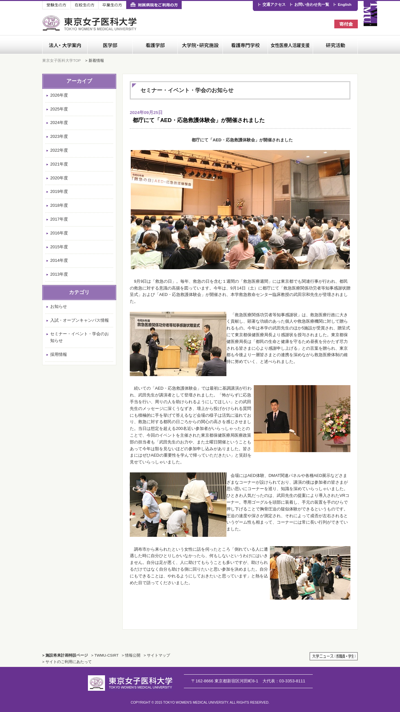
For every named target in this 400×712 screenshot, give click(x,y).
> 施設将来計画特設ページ (65, 655)
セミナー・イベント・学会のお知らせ (79, 337)
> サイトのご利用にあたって (67, 662)
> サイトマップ (157, 655)
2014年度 (59, 260)
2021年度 (59, 164)
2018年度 (59, 205)
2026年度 (59, 95)
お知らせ (58, 306)
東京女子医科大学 (90, 23)
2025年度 (59, 109)
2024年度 (59, 122)
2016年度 (59, 233)
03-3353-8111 (283, 681)
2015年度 (59, 246)
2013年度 (59, 274)
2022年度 (59, 150)
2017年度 (59, 219)
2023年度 (59, 136)
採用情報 (58, 354)
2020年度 (59, 178)
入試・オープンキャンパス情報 (79, 320)
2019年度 (59, 191)
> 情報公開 (131, 655)
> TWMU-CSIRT (105, 655)
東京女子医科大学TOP (61, 60)
